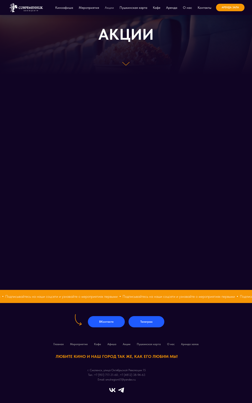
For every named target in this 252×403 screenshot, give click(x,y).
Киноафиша (64, 8)
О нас (187, 8)
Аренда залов (190, 344)
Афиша (111, 344)
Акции (109, 8)
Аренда (171, 8)
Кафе (156, 8)
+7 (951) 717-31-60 (106, 375)
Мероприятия (89, 8)
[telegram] (121, 390)
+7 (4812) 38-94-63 (132, 375)
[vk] (112, 390)
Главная (58, 344)
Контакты (204, 8)
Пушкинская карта (133, 8)
